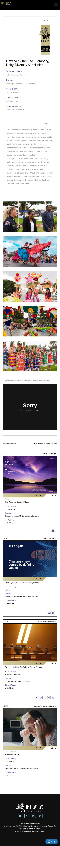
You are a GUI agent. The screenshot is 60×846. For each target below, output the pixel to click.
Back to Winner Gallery (45, 443)
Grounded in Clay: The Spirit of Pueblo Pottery (23, 667)
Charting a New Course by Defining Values (22, 582)
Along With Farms (12, 754)
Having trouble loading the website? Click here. (28, 380)
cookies (37, 829)
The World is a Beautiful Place (17, 502)
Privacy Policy (23, 829)
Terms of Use (52, 826)
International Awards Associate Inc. (35, 831)
